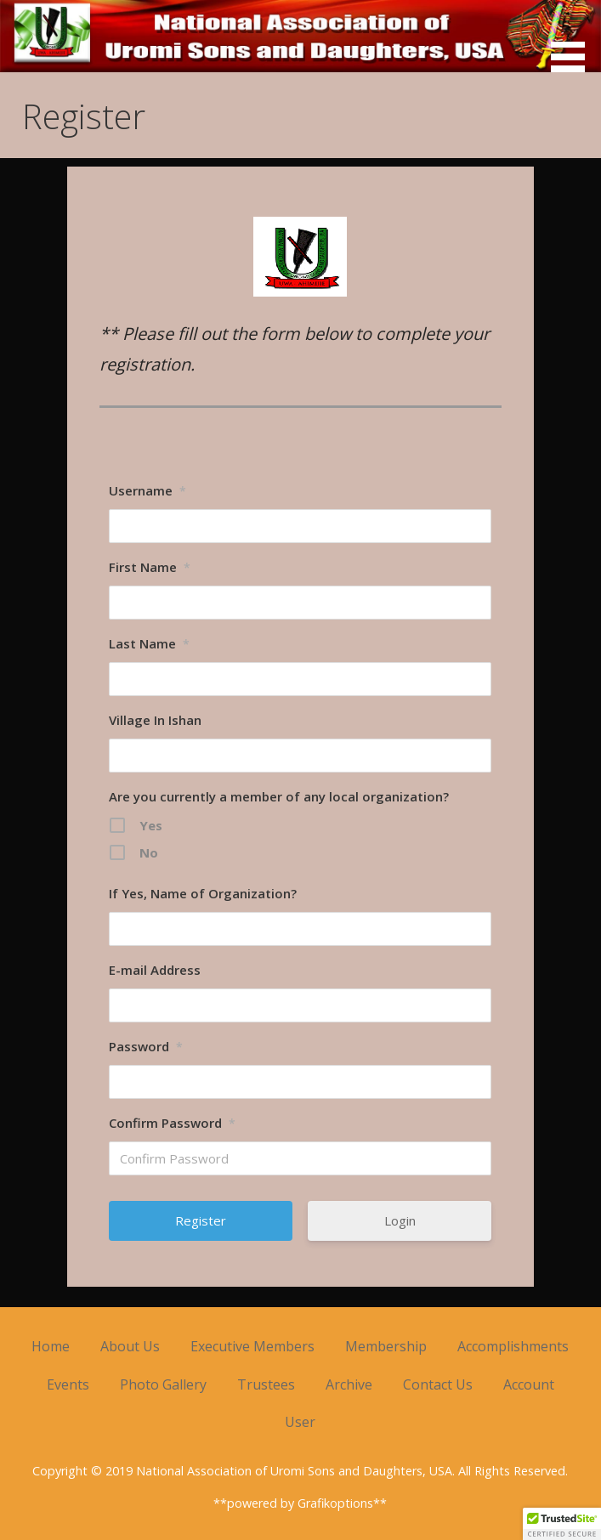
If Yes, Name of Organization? (203, 893)
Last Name (149, 643)
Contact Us (438, 1384)
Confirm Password (172, 1122)
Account (528, 1384)
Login (400, 1220)
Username (147, 490)
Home (50, 1346)
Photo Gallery (163, 1384)
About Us (130, 1346)
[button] (574, 38)
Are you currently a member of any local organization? (279, 796)
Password (146, 1046)
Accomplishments (513, 1346)
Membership (386, 1346)
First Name (149, 566)
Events (68, 1384)
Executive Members (252, 1346)
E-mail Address (155, 969)
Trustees (266, 1384)
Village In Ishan (155, 719)
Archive (349, 1384)
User (300, 1422)
